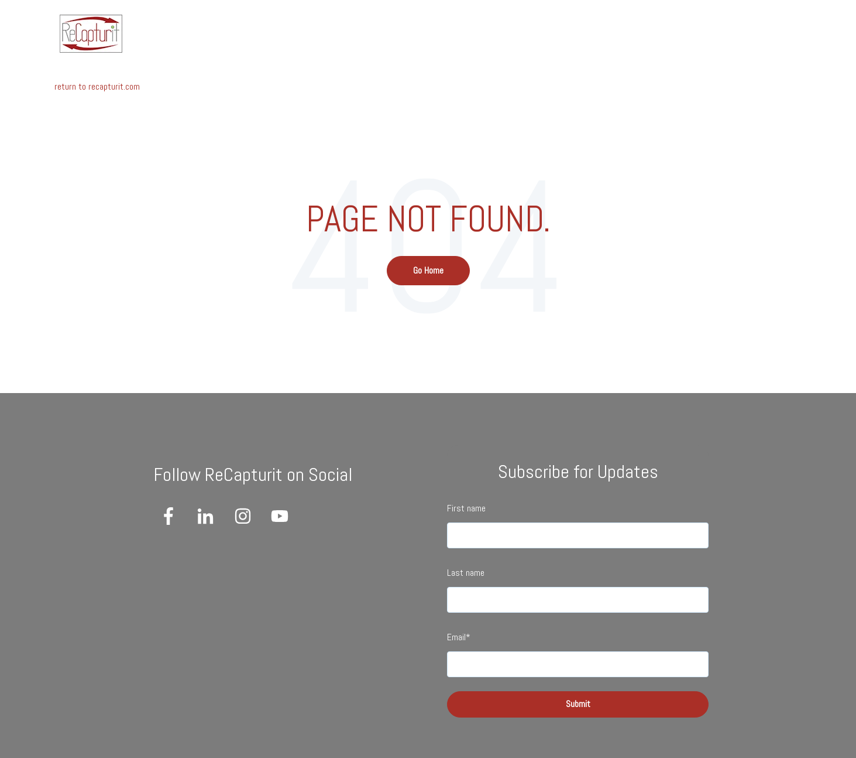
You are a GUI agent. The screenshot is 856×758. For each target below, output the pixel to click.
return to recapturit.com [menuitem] (97, 86)
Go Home (428, 270)
